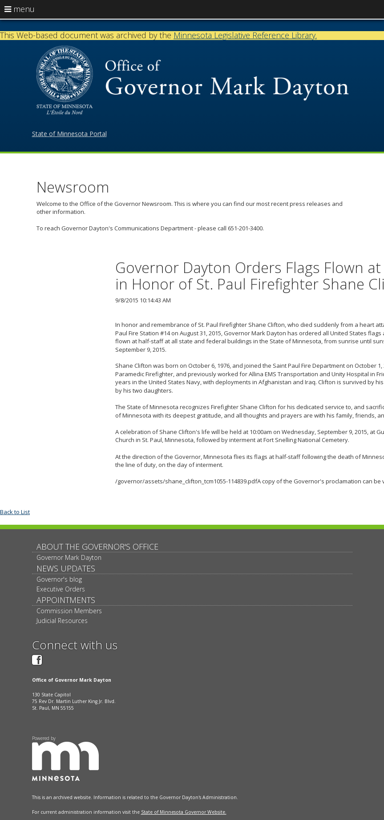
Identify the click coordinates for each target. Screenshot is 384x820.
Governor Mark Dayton (68, 557)
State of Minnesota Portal (69, 133)
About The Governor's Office (97, 546)
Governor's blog (59, 579)
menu (19, 9)
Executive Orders (60, 589)
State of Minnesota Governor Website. (183, 812)
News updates (65, 568)
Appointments (65, 600)
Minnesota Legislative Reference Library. (245, 35)
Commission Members (69, 611)
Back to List (15, 512)
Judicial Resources (62, 620)
